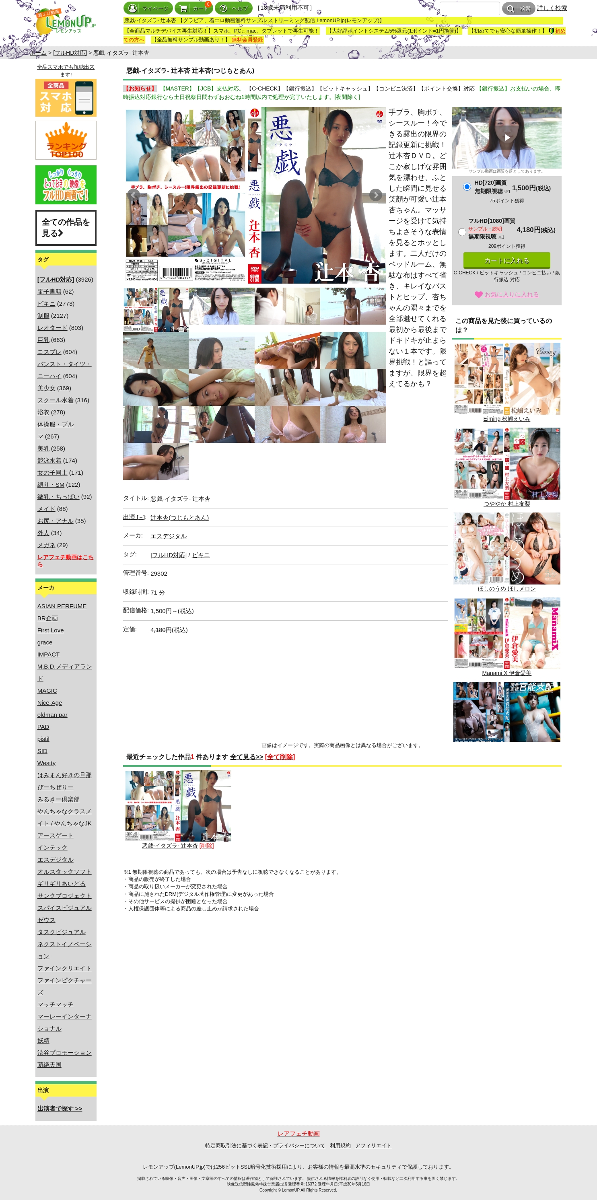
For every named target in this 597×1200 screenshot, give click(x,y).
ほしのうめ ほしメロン (507, 552)
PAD (43, 726)
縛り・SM (51, 484)
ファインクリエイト (64, 968)
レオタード (52, 327)
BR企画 (47, 618)
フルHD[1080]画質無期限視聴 (491, 229)
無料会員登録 (247, 40)
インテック (52, 847)
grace (45, 642)
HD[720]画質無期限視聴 (493, 186)
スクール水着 (55, 400)
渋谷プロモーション (64, 1052)
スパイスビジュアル (64, 907)
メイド (46, 508)
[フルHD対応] (70, 52)
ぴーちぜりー (55, 787)
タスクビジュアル (61, 931)
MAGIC (47, 690)
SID (42, 750)
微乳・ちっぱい (58, 496)
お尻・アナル (55, 520)
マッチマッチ (55, 1004)
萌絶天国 (49, 1064)
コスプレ (49, 351)
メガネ (46, 544)
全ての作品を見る (66, 228)
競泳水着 (49, 460)
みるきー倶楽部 (58, 799)
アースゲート (55, 835)
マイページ (148, 8)
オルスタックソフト (64, 871)
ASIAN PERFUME (62, 606)
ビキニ (46, 303)
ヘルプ (234, 8)
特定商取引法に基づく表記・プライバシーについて (265, 1145)
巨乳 (43, 339)
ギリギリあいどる (61, 883)
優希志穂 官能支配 (507, 721)
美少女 (46, 388)
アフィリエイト (373, 1145)
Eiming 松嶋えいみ (507, 382)
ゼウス (46, 919)
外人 (43, 532)
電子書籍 (49, 291)
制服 (43, 315)
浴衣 (43, 412)
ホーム (38, 52)
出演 (134, 516)
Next (375, 195)
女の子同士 (52, 472)
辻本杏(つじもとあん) (179, 517)
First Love (50, 630)
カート (193, 8)
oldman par (52, 714)
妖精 (43, 1040)
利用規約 (340, 1145)
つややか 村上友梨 (507, 467)
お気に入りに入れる (507, 294)
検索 (519, 9)
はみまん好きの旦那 (64, 775)
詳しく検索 (552, 7)
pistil (43, 738)
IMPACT (48, 654)
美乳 (43, 448)
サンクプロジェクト (64, 895)
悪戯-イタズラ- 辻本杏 (178, 809)
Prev (133, 195)
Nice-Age (49, 702)
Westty (46, 763)
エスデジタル (55, 859)
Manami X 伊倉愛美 (507, 637)
